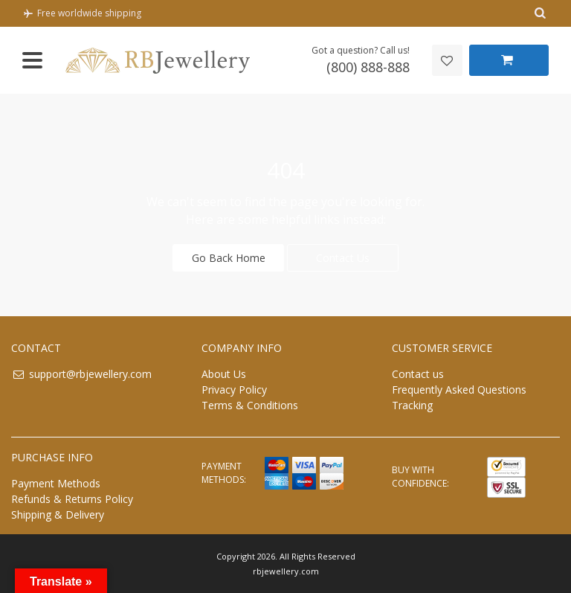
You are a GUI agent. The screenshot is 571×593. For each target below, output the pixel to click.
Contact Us (343, 257)
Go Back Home (228, 257)
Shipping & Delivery (57, 514)
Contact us (418, 373)
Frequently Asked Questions (459, 389)
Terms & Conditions (249, 404)
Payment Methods (55, 482)
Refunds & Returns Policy (72, 498)
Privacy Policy (234, 389)
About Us (223, 373)
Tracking (412, 404)
